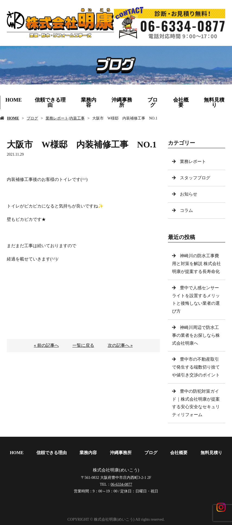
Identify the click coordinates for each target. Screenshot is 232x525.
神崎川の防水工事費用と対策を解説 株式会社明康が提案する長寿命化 (196, 263)
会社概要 (181, 102)
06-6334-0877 (121, 484)
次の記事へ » (120, 345)
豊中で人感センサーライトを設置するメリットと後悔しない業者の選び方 (196, 299)
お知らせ (188, 194)
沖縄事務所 (122, 102)
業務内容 (88, 102)
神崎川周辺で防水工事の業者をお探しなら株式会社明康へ (196, 335)
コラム (186, 210)
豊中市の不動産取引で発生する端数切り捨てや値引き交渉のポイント (196, 367)
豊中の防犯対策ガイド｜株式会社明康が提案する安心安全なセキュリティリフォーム (196, 403)
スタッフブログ (195, 177)
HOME (13, 100)
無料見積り (211, 452)
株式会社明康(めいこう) (116, 469)
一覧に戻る (83, 345)
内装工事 (77, 118)
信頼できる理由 (50, 102)
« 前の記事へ (46, 345)
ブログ (152, 102)
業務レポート (57, 118)
